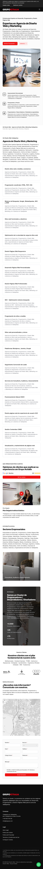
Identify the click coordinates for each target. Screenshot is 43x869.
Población (25, 755)
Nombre (7, 742)
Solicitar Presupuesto (10, 43)
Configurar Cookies (8, 839)
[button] (21, 717)
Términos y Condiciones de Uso (11, 837)
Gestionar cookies (17, 5)
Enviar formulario (21, 774)
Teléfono (24, 749)
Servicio (24, 742)
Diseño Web (6, 863)
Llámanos (23, 43)
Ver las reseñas (21, 477)
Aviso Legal (6, 830)
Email (6, 749)
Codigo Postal (9, 755)
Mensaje (7, 761)
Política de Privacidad (21, 769)
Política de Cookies (8, 832)
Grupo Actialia (13, 863)
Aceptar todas (6, 5)
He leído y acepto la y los (21, 770)
